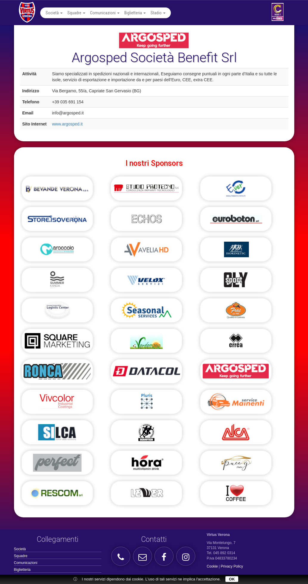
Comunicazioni (105, 12)
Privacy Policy (232, 566)
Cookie (212, 566)
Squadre (76, 12)
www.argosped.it (67, 124)
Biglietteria (135, 12)
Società (54, 12)
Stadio (158, 12)
